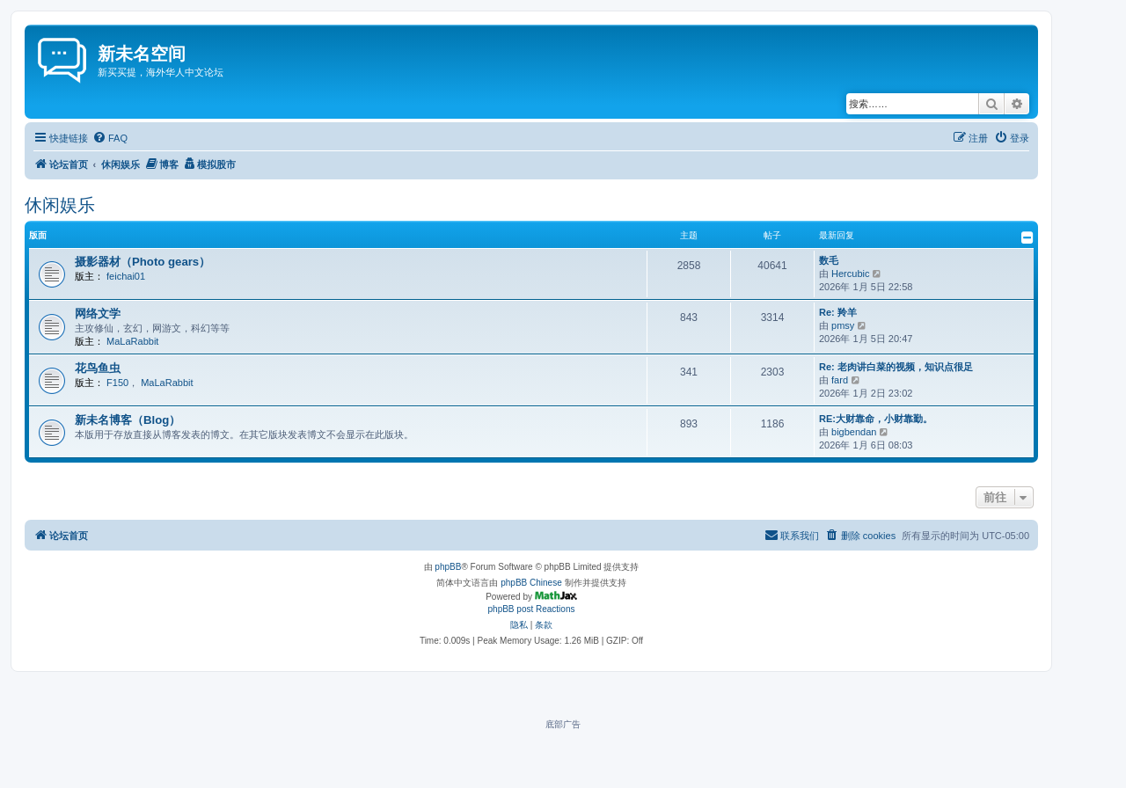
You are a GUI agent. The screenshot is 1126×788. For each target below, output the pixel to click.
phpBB (448, 567)
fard (839, 380)
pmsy (842, 325)
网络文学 (98, 313)
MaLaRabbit (132, 341)
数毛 (828, 260)
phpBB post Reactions (531, 609)
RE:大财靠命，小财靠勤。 (875, 418)
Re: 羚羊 (838, 312)
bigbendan (853, 432)
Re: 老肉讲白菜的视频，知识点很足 (896, 366)
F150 (117, 382)
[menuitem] (110, 138)
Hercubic (850, 273)
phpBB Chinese (531, 582)
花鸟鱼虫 (98, 368)
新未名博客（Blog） (127, 420)
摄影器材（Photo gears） (142, 261)
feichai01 (125, 276)
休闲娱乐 (60, 205)
